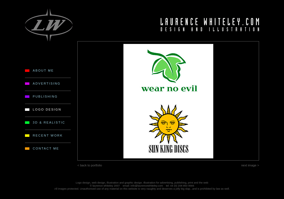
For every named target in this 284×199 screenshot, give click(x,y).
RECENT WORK (48, 135)
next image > (250, 165)
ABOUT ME (43, 70)
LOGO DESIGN (47, 109)
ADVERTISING (46, 83)
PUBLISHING (45, 96)
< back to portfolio (89, 165)
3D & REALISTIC (49, 122)
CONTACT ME (46, 148)
